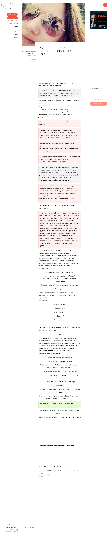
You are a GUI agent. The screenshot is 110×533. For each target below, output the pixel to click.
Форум (15, 31)
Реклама (15, 37)
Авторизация (12, 17)
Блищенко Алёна (31, 55)
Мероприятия (13, 29)
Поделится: (33, 59)
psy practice (8, 6)
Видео (16, 26)
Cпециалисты (13, 20)
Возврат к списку (28, 527)
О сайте (15, 40)
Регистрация (12, 14)
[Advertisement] (59, 70)
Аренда (15, 34)
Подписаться (99, 105)
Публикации (13, 23)
